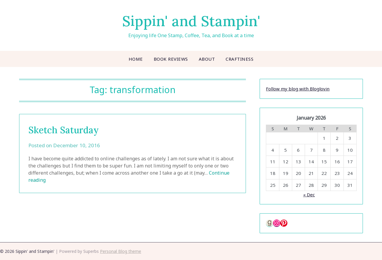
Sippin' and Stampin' (191, 21)
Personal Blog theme (120, 251)
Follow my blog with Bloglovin (297, 89)
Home (136, 59)
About (207, 59)
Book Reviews (171, 59)
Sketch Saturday (63, 130)
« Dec (309, 195)
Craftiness (239, 59)
